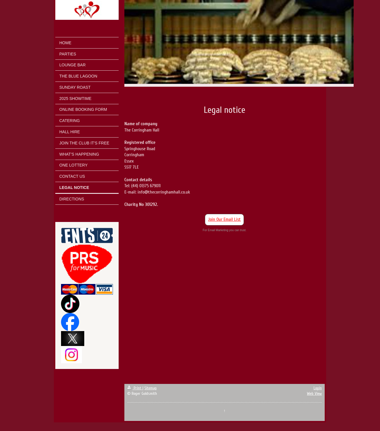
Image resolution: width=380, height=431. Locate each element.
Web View (314, 393)
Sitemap (150, 388)
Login (318, 388)
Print (134, 388)
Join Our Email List (224, 219)
